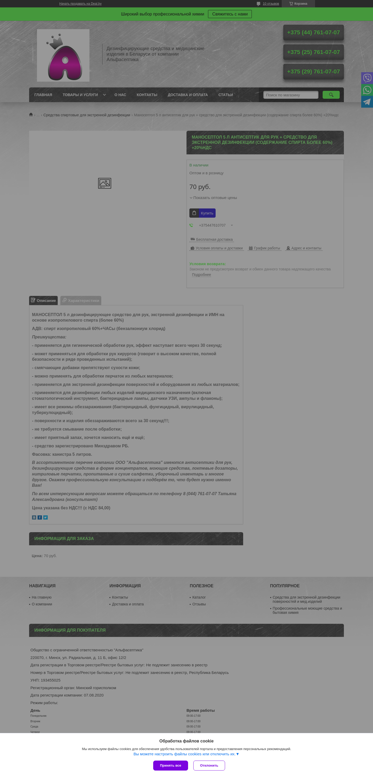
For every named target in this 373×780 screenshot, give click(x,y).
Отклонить (209, 765)
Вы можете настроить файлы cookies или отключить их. (185, 754)
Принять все (170, 765)
